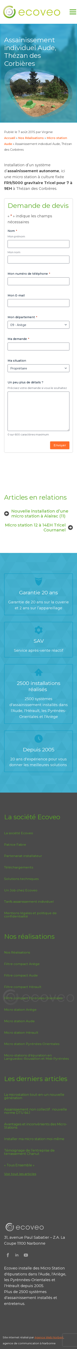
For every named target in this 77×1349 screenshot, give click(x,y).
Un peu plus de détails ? (25, 382)
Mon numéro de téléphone (29, 274)
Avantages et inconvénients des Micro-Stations (35, 1126)
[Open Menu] (73, 12)
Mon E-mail (16, 295)
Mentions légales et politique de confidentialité (30, 914)
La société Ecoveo (18, 833)
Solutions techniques (21, 879)
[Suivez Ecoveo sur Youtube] (26, 1255)
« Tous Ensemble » (19, 1165)
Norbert (58, 1337)
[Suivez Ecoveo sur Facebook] (7, 1255)
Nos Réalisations (31, 138)
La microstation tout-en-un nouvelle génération (34, 1096)
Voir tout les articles (20, 1174)
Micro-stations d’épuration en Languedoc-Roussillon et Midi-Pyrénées (36, 1057)
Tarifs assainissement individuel (29, 902)
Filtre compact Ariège (22, 964)
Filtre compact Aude (21, 975)
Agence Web (43, 1337)
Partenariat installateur (23, 856)
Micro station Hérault (21, 1033)
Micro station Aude (19, 1021)
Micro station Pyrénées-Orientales (31, 1044)
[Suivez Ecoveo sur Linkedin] (17, 1255)
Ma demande (18, 339)
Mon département (22, 317)
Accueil (9, 138)
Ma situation (17, 360)
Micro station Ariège (20, 1010)
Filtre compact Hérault (22, 987)
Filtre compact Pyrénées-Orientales (33, 998)
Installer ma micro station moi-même (34, 1139)
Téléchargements (18, 867)
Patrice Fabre (15, 845)
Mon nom (14, 252)
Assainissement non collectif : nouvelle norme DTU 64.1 (35, 1111)
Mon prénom (16, 236)
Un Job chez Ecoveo (20, 890)
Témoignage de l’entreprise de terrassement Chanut (29, 1152)
